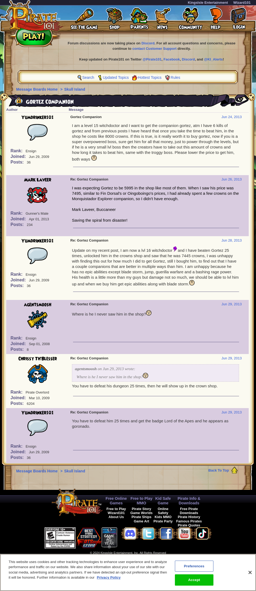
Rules (175, 77)
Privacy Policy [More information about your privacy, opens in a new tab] (108, 581)
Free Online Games (116, 500)
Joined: (19, 156)
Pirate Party (163, 521)
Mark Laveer (37, 180)
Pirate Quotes (189, 525)
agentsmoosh (37, 305)
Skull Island (74, 89)
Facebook (172, 59)
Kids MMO (163, 517)
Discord (147, 43)
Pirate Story (141, 509)
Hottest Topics (150, 77)
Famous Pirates (189, 521)
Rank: (17, 150)
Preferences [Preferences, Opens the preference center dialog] (194, 569)
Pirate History (189, 517)
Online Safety (163, 511)
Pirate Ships (141, 517)
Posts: (18, 162)
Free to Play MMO (141, 500)
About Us (116, 517)
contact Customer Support (154, 49)
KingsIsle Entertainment (208, 3)
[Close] (250, 575)
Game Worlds (141, 513)
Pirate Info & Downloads (189, 500)
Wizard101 (242, 3)
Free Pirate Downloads (189, 511)
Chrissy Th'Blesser (37, 359)
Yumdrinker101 (38, 117)
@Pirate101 (152, 59)
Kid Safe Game (163, 500)
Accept (194, 583)
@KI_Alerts (213, 59)
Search (88, 77)
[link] (130, 537)
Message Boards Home (37, 89)
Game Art (141, 521)
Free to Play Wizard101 (116, 511)
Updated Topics (116, 77)
